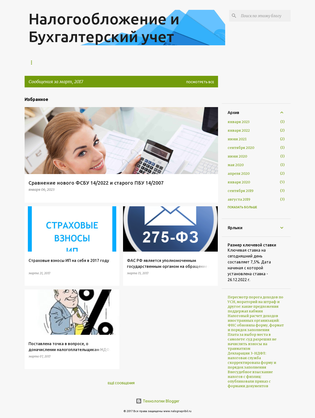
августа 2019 (239, 199)
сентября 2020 (241, 147)
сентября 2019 (240, 191)
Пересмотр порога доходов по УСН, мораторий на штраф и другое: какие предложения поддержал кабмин (255, 304)
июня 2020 (237, 156)
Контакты (122, 62)
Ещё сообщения (121, 383)
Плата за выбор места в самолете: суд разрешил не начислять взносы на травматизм (252, 341)
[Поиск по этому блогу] (265, 16)
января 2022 (239, 130)
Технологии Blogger (157, 401)
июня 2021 (237, 139)
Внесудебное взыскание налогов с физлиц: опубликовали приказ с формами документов (250, 379)
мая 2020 (236, 165)
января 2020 (239, 182)
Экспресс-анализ (87, 62)
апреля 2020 (239, 173)
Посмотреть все (200, 82)
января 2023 (239, 122)
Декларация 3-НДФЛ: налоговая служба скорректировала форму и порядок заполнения (252, 360)
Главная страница (45, 62)
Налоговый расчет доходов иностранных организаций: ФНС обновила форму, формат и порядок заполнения (256, 323)
